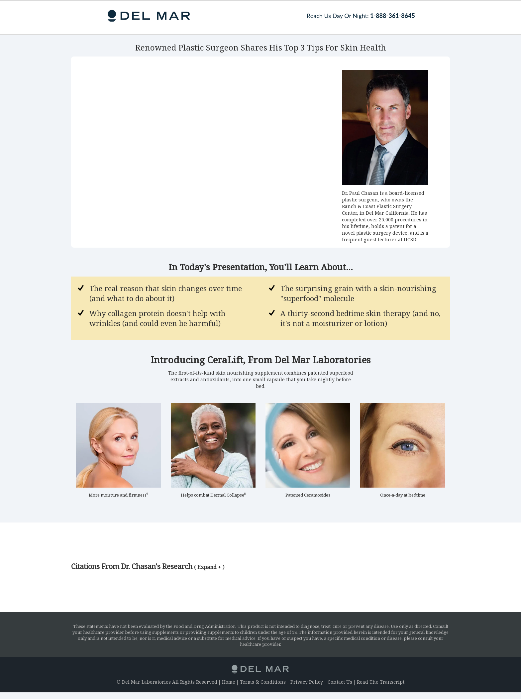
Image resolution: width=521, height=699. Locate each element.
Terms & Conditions (263, 682)
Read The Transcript (380, 682)
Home (228, 682)
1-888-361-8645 (392, 15)
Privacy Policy (306, 682)
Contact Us (340, 682)
